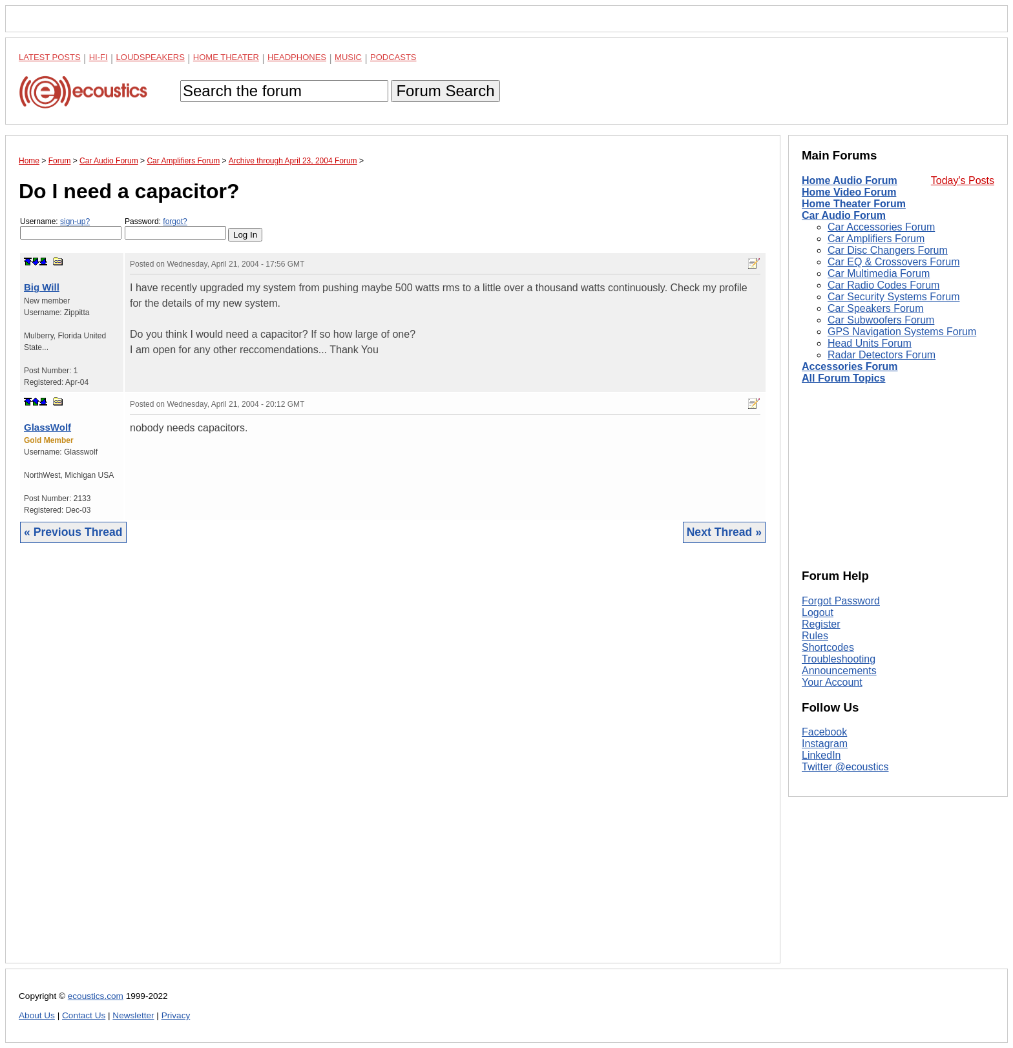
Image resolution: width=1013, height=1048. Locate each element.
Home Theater (226, 57)
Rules (815, 635)
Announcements (839, 670)
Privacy (176, 1015)
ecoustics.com (95, 996)
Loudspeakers (150, 57)
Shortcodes (828, 647)
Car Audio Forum (844, 215)
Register (821, 624)
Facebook (824, 731)
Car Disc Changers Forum (888, 250)
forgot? (175, 221)
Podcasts (393, 57)
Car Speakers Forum (876, 308)
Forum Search (445, 90)
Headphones (296, 57)
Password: (175, 228)
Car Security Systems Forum (893, 296)
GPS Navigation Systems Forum (902, 331)
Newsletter (133, 1015)
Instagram (825, 743)
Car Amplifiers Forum (876, 238)
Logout (817, 612)
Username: (70, 228)
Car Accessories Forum (881, 226)
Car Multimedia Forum (879, 273)
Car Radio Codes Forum (883, 285)
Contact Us (83, 1015)
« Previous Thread (73, 532)
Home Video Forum (849, 192)
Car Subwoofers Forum (881, 319)
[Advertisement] (393, 763)
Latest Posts (50, 57)
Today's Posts (962, 180)
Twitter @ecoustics (845, 766)
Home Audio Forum (849, 180)
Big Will (41, 287)
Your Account (832, 682)
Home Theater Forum (854, 203)
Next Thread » (724, 532)
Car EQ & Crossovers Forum (893, 261)
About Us (37, 1015)
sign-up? (75, 221)
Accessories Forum (850, 366)
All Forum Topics (843, 378)
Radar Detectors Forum (881, 354)
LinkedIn (821, 755)
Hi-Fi (98, 57)
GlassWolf (47, 427)
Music (348, 57)
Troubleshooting (838, 658)
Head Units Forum (870, 343)
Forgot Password (841, 600)
